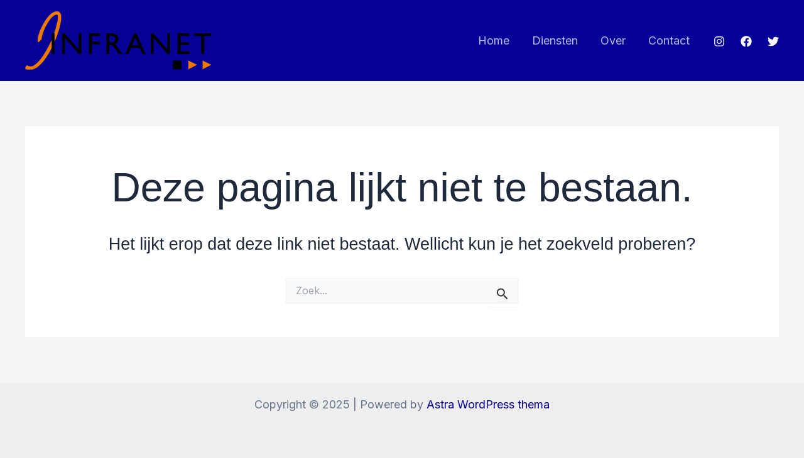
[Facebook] (746, 41)
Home (493, 40)
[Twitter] (773, 41)
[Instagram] (719, 41)
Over (613, 40)
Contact (669, 40)
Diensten (555, 40)
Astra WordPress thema (488, 404)
